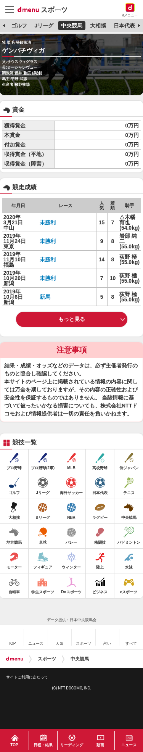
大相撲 (98, 26)
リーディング (71, 745)
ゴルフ (19, 26)
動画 (100, 745)
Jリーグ (43, 26)
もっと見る (71, 319)
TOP (14, 745)
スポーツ (47, 659)
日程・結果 (43, 745)
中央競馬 (71, 26)
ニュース (129, 745)
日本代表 (124, 26)
